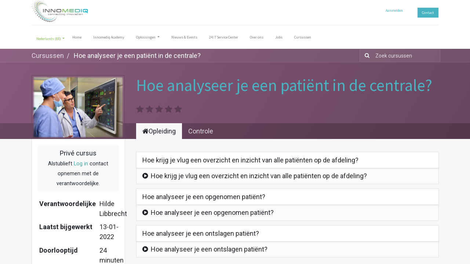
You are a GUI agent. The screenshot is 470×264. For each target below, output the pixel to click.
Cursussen (48, 55)
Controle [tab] (200, 131)
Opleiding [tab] (159, 131)
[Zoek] (365, 55)
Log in (81, 164)
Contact (428, 12)
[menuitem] (76, 39)
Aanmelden (394, 10)
